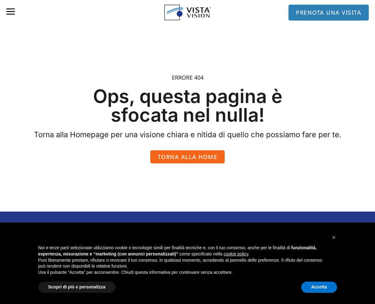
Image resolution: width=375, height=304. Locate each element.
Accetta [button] (319, 286)
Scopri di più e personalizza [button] (76, 286)
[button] (334, 237)
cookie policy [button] (235, 253)
